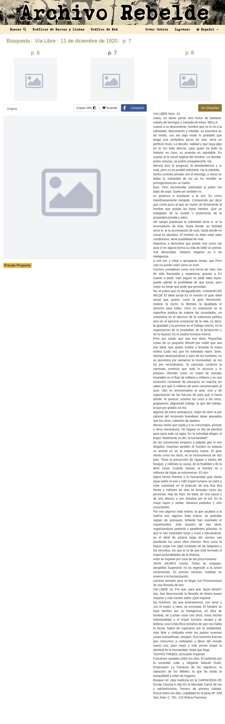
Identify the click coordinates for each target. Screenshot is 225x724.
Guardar (109, 108)
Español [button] (207, 29)
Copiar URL (86, 108)
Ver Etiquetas (210, 108)
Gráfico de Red (104, 29)
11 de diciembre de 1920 (89, 41)
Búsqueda (18, 41)
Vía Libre (45, 41)
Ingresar (182, 29)
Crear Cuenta (156, 29)
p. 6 (35, 53)
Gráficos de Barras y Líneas (58, 29)
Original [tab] (12, 108)
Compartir (132, 107)
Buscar (18, 29)
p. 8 (189, 53)
